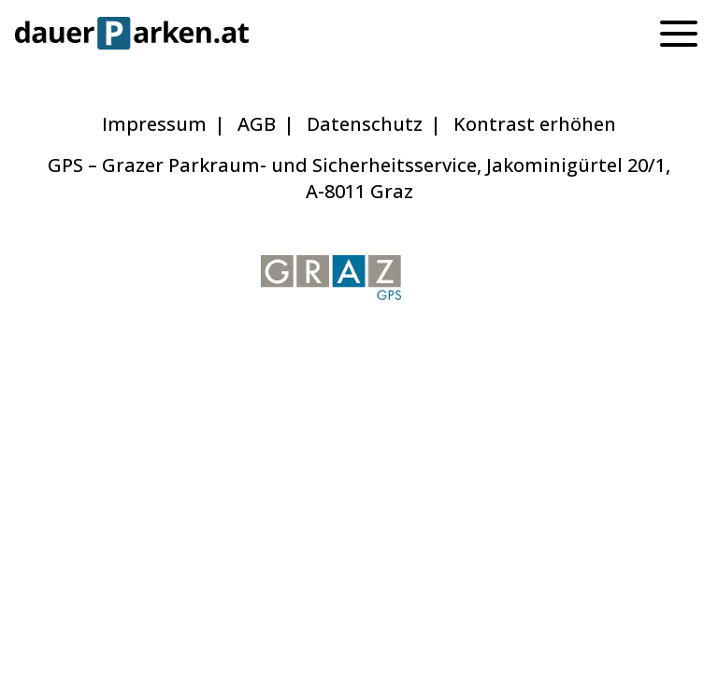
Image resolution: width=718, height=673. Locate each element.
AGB (256, 123)
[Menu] (678, 32)
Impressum (154, 123)
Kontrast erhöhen (534, 123)
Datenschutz (365, 123)
